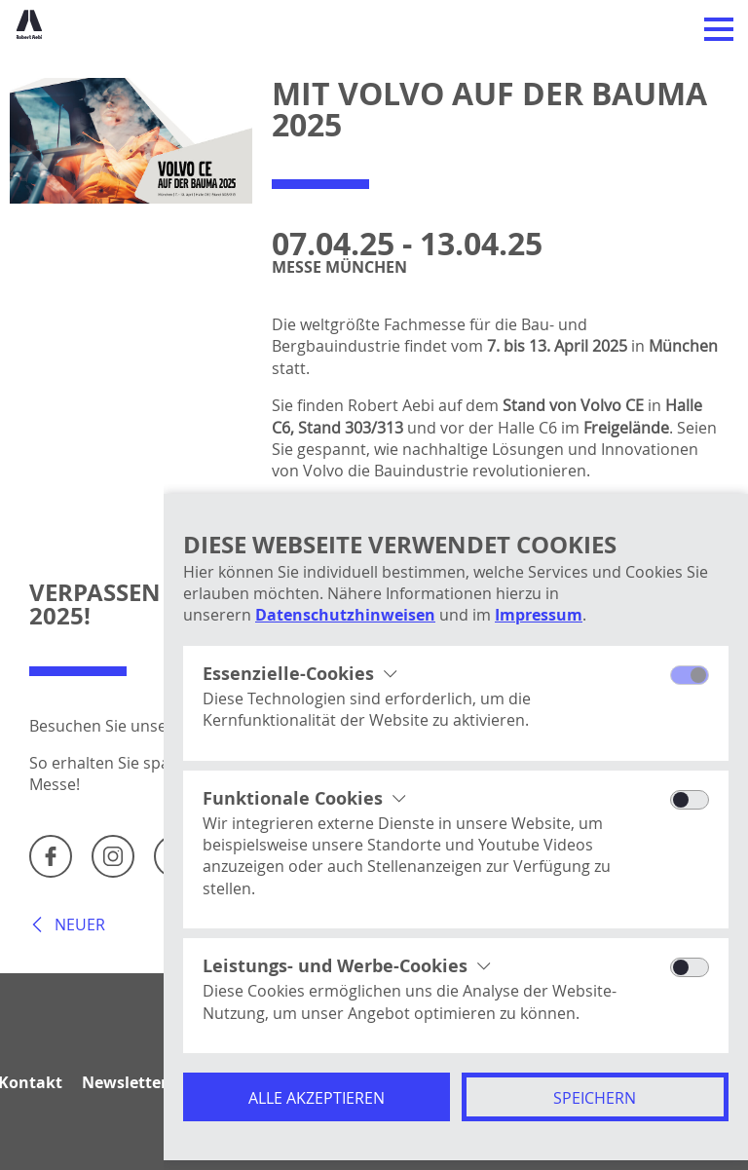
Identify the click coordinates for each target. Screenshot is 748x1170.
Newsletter (125, 1082)
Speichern (594, 1098)
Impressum (538, 614)
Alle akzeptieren (316, 1098)
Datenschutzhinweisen (345, 614)
